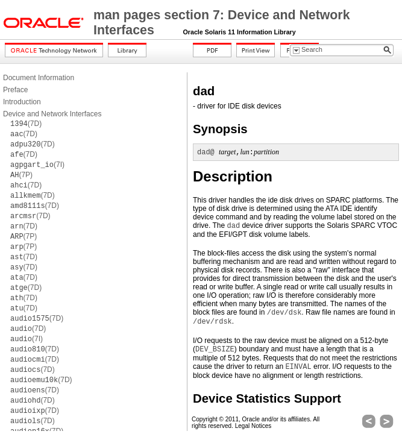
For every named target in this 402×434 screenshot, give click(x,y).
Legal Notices (253, 426)
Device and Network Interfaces (52, 114)
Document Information (38, 78)
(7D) (26, 123)
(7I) (37, 164)
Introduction (22, 102)
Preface (15, 90)
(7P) (21, 175)
